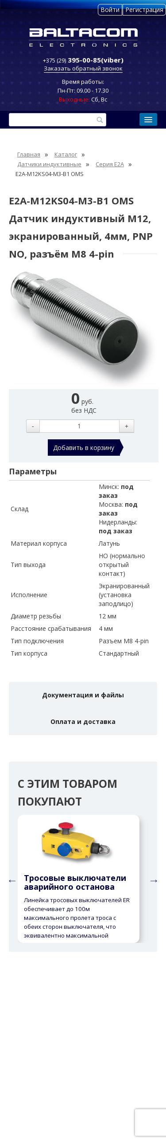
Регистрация (144, 9)
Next (152, 879)
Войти (110, 9)
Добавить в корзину (83, 447)
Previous (11, 879)
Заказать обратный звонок (83, 68)
